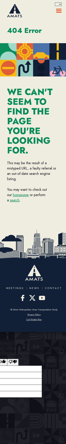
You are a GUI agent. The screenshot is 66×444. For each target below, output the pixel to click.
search (15, 200)
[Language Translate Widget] (58, 4)
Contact (53, 288)
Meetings (15, 288)
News (34, 288)
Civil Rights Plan (34, 319)
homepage (21, 194)
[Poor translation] (12, 362)
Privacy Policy (34, 314)
